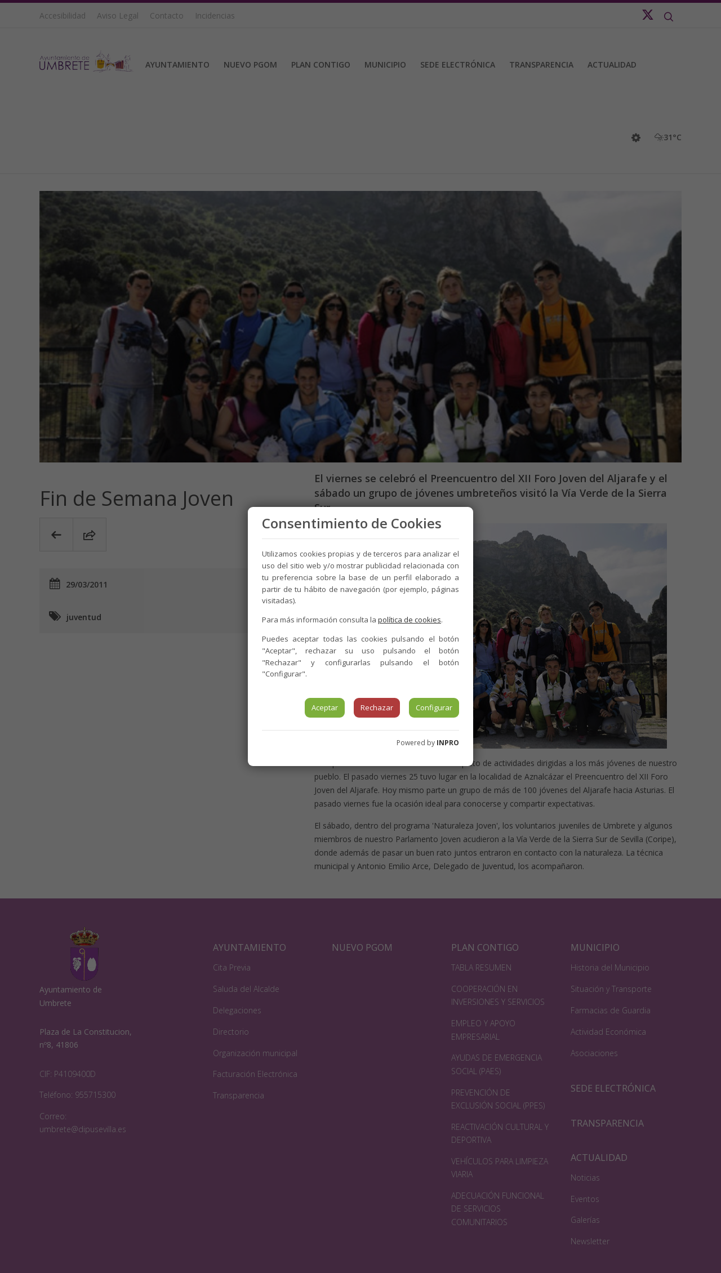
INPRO (448, 742)
